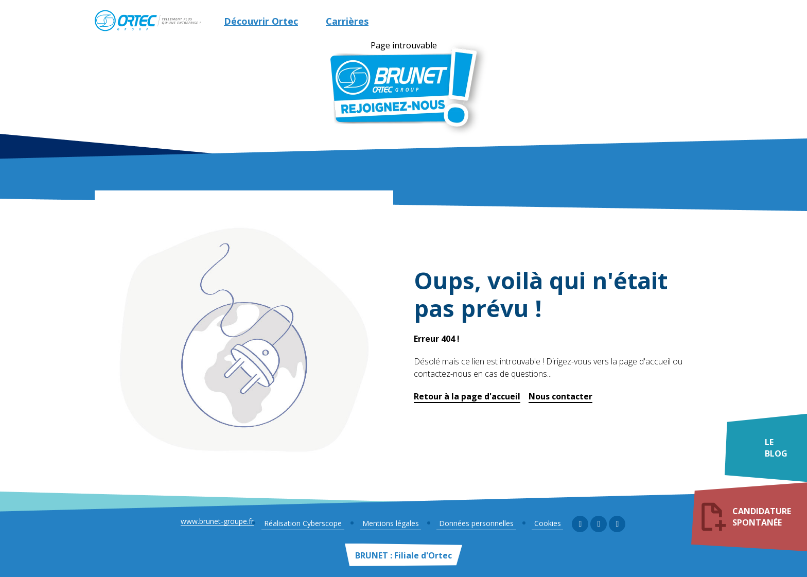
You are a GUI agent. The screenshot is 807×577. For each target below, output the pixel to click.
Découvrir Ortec (261, 21)
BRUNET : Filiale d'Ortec (403, 555)
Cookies (544, 523)
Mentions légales (397, 523)
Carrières (347, 21)
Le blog (777, 454)
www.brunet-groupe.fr (223, 524)
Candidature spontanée (764, 518)
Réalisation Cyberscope (314, 523)
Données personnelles (478, 523)
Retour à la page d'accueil (467, 396)
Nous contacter (560, 396)
